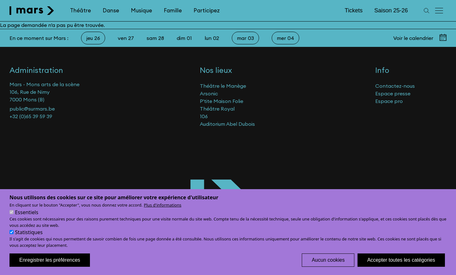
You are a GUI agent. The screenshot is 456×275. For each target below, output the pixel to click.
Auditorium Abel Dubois (227, 124)
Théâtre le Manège (223, 86)
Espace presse (392, 93)
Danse (111, 10)
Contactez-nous (395, 86)
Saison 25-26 (391, 10)
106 (204, 116)
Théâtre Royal (217, 109)
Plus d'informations (162, 212)
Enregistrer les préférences (49, 267)
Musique (141, 10)
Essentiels (26, 219)
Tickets (354, 10)
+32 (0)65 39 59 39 (31, 116)
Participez (206, 10)
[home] (32, 10)
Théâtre (80, 10)
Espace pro (389, 101)
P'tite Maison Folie (221, 101)
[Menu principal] (439, 10)
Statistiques (28, 239)
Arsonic (209, 93)
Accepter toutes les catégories (401, 267)
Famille (173, 10)
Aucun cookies (328, 267)
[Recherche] (426, 10)
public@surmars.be (32, 109)
